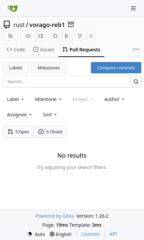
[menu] (50, 114)
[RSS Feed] (10, 36)
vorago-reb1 (47, 24)
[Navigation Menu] (134, 8)
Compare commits (116, 68)
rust (19, 24)
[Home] (12, 8)
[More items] (136, 49)
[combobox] (16, 99)
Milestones (49, 68)
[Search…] (135, 81)
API (113, 234)
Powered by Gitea (54, 216)
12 (40, 36)
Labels (15, 68)
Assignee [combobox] (20, 114)
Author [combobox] (114, 99)
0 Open (18, 132)
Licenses (90, 234)
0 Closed (50, 132)
